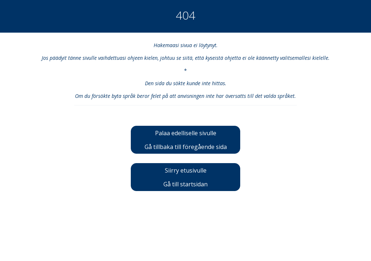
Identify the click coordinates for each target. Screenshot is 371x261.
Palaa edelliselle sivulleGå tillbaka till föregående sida (186, 140)
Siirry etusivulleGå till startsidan (185, 177)
